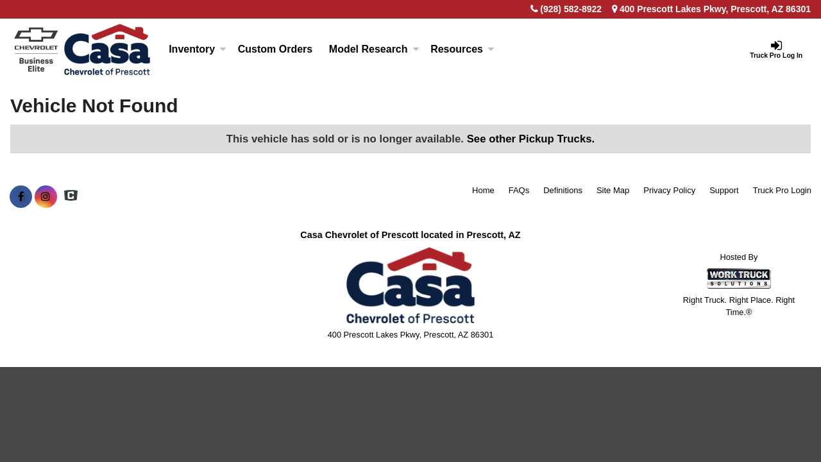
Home (483, 190)
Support (724, 190)
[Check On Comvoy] (71, 197)
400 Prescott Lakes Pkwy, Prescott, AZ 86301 (711, 9)
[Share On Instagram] (46, 197)
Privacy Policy (669, 190)
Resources (462, 49)
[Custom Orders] (275, 49)
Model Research (374, 49)
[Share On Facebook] (21, 197)
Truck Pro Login (782, 190)
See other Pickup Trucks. (531, 139)
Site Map (613, 190)
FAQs (519, 190)
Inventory (197, 49)
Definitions (562, 190)
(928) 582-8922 (571, 9)
